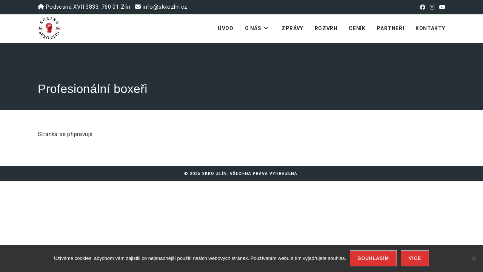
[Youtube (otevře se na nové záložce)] (441, 7)
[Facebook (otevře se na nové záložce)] (423, 7)
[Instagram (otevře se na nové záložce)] (432, 7)
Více (415, 258)
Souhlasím (373, 258)
